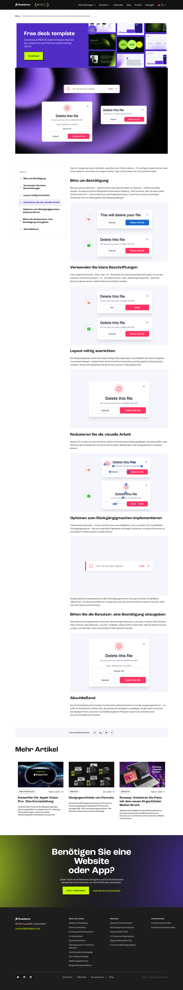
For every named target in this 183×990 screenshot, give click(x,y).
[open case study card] (40, 790)
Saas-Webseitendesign (78, 956)
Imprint (145, 977)
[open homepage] (29, 919)
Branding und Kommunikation (81, 932)
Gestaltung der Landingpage (81, 952)
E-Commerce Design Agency (122, 936)
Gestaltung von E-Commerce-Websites (82, 946)
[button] (87, 5)
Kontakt (138, 5)
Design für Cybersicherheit (121, 923)
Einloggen (150, 5)
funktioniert (67, 977)
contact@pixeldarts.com (27, 928)
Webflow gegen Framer (78, 961)
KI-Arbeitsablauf (76, 936)
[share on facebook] (112, 732)
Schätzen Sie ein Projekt (161, 923)
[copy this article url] (94, 732)
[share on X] (106, 732)
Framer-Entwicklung (77, 927)
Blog (129, 5)
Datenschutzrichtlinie (159, 977)
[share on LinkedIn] (100, 732)
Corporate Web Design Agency (123, 945)
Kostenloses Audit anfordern (163, 927)
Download (33, 56)
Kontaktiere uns (97, 977)
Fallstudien (118, 5)
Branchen (114, 919)
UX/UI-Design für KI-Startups (122, 927)
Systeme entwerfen (77, 940)
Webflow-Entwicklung (78, 923)
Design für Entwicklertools (121, 940)
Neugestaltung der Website (80, 965)
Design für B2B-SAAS (119, 932)
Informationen (157, 919)
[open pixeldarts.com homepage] (32, 5)
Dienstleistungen (76, 919)
